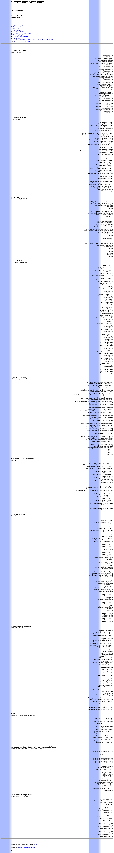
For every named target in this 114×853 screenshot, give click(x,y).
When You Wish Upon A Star (21, 41)
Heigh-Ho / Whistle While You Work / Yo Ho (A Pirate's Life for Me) (33, 39)
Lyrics (35, 844)
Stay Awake (16, 38)
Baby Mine (16, 28)
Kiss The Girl (17, 30)
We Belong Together (18, 35)
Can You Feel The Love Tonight (22, 33)
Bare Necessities (17, 27)
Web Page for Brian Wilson (27, 847)
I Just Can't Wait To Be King (21, 36)
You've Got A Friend (18, 25)
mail (16, 850)
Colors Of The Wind (18, 31)
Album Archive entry (17, 19)
